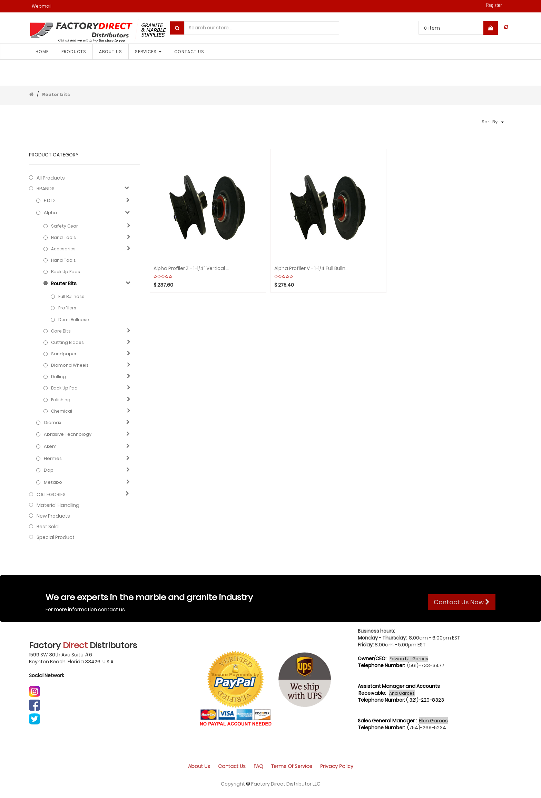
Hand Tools (63, 237)
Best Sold (48, 526)
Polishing (60, 400)
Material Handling (58, 505)
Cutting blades (67, 342)
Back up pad (64, 388)
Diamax (52, 423)
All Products (51, 177)
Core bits (61, 331)
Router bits (56, 94)
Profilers (67, 308)
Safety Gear (64, 226)
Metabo (53, 482)
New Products (53, 515)
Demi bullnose (73, 320)
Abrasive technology (67, 434)
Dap (48, 470)
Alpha (50, 213)
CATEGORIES (51, 494)
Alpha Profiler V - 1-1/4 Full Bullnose (312, 268)
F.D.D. (50, 201)
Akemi (51, 446)
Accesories (63, 249)
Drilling (58, 376)
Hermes (53, 458)
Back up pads (65, 272)
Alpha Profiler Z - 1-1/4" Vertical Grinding (191, 268)
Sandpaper (64, 354)
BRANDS (46, 188)
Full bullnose (71, 296)
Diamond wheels (70, 365)
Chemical (61, 411)
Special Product (56, 537)
